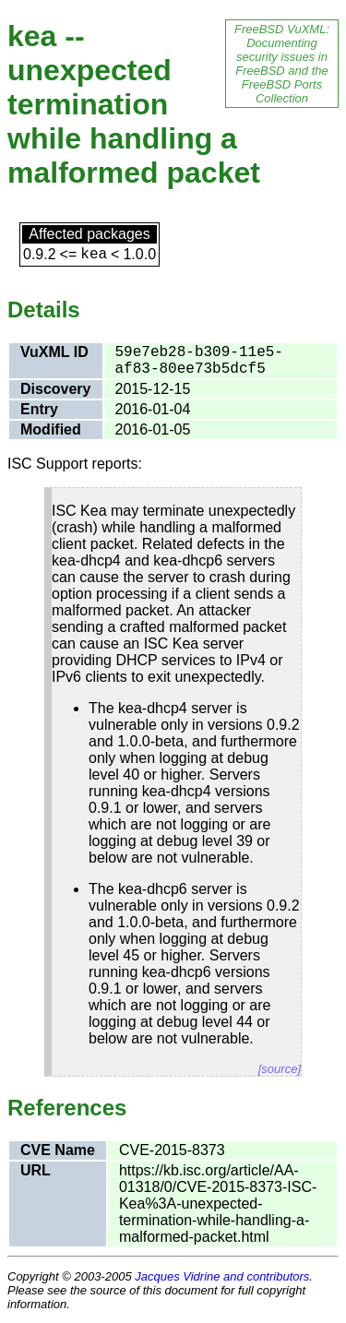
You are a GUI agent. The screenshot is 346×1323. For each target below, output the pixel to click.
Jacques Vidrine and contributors (222, 1276)
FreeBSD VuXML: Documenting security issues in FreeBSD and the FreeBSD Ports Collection (281, 63)
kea (93, 254)
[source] (279, 1069)
